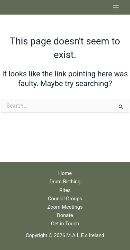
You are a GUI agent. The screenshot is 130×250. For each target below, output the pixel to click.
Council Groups (65, 198)
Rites (65, 190)
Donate (65, 215)
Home (65, 173)
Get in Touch (65, 223)
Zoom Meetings (65, 207)
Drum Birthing (65, 181)
